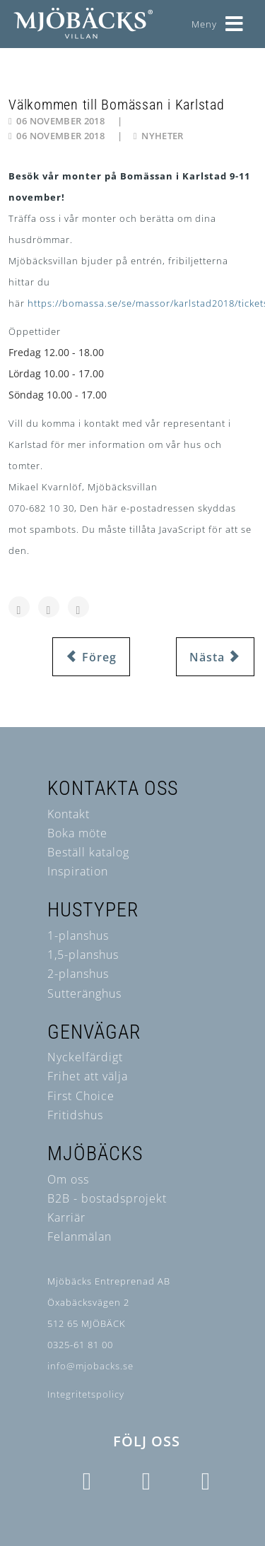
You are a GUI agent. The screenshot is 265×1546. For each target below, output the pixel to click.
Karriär (66, 1217)
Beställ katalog (88, 852)
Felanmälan (79, 1236)
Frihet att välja (87, 1076)
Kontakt (68, 814)
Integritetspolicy (85, 1394)
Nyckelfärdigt (85, 1057)
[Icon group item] (87, 1481)
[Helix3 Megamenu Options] (234, 19)
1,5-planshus (83, 954)
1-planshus (78, 935)
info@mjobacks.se (90, 1365)
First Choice (80, 1096)
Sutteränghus (84, 993)
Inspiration (77, 871)
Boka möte (77, 833)
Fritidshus (75, 1115)
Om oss (68, 1179)
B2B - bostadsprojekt (107, 1198)
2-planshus (78, 973)
